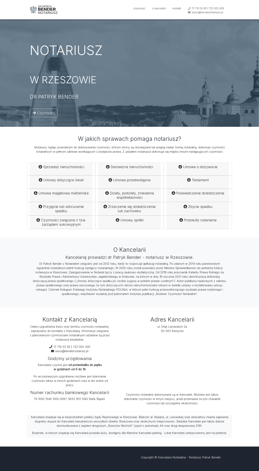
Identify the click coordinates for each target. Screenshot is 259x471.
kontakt (176, 8)
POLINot (121, 289)
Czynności (43, 113)
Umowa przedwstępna (129, 182)
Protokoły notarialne (198, 222)
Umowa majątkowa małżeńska (61, 195)
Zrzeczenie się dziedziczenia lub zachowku (129, 208)
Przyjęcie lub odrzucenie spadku (61, 208)
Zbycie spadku (197, 208)
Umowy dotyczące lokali (61, 182)
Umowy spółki (130, 222)
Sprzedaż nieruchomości (61, 169)
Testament (198, 182)
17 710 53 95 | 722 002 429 (206, 8)
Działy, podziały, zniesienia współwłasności (129, 195)
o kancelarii (159, 8)
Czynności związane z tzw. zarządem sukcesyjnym (61, 222)
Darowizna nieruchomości (129, 169)
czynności (139, 8)
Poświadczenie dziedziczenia (198, 195)
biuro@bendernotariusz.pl (205, 12)
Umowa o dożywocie (197, 169)
